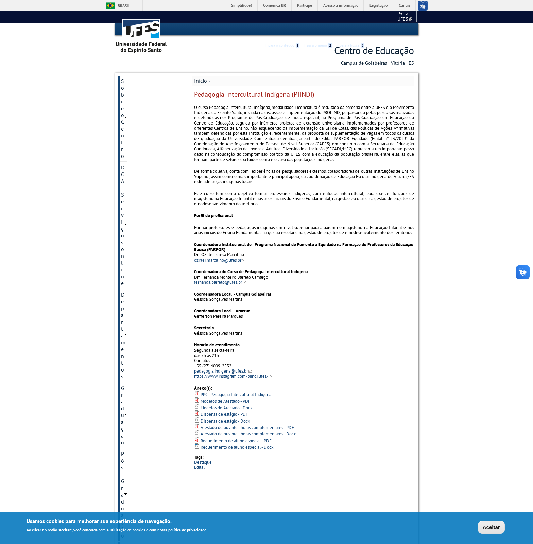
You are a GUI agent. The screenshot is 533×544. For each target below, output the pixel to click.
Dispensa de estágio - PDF (224, 414)
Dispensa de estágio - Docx (225, 421)
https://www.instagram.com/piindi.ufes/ (233, 376)
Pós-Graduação (138, 126)
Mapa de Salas (138, 161)
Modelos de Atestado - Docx (227, 407)
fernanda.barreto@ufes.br (220, 282)
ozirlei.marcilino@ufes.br (219, 260)
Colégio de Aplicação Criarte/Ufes (145, 206)
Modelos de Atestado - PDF (226, 401)
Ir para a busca (350, 29)
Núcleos (130, 138)
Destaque (203, 462)
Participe (304, 5)
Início (200, 80)
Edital (199, 467)
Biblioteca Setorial (142, 191)
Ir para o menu (318, 29)
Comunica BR (274, 5)
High (381, 30)
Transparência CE (140, 221)
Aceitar (491, 527)
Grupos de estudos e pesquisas (145, 176)
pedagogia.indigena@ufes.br (223, 371)
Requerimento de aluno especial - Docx (237, 447)
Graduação (133, 115)
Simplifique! (241, 5)
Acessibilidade (373, 30)
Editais (129, 233)
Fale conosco (401, 17)
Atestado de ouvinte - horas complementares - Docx (248, 434)
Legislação (378, 5)
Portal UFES (369, 17)
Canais (404, 5)
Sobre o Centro (138, 80)
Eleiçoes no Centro (142, 244)
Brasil (124, 5)
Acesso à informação (340, 5)
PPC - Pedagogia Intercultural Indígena (236, 394)
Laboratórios (135, 150)
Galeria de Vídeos (141, 281)
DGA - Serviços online (145, 92)
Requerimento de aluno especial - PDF (236, 440)
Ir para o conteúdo (282, 29)
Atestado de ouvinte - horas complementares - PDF (247, 427)
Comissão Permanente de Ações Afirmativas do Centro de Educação (148, 263)
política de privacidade (187, 529)
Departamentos (138, 103)
